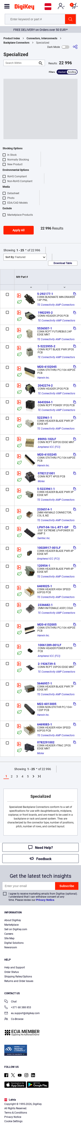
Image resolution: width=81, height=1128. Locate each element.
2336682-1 (45, 605)
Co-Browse (13, 1019)
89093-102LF (47, 439)
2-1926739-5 (47, 663)
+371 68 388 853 (17, 1008)
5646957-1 (44, 683)
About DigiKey (12, 920)
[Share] (75, 47)
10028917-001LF (49, 547)
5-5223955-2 (46, 346)
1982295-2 (45, 312)
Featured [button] (15, 257)
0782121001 (46, 473)
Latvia (10, 1099)
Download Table (63, 263)
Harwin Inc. (43, 377)
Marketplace (11, 924)
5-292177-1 (45, 294)
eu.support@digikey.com (22, 1014)
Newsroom (10, 947)
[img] (24, 7)
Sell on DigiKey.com (15, 929)
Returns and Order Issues (18, 981)
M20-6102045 (47, 366)
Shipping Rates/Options (18, 976)
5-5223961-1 (46, 489)
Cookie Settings (13, 1121)
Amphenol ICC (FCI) (49, 446)
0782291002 (45, 742)
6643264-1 (45, 402)
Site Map (9, 938)
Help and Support (14, 967)
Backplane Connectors (16, 42)
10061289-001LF (49, 645)
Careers (8, 933)
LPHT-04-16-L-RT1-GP (52, 527)
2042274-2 (45, 385)
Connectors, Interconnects (42, 38)
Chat (10, 1002)
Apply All (19, 230)
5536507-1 (44, 328)
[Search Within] (21, 63)
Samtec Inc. (43, 538)
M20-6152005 (47, 624)
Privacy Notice (45, 899)
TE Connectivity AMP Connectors (56, 304)
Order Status (11, 972)
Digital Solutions (14, 942)
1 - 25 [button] (20, 250)
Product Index (11, 38)
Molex (41, 481)
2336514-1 (44, 509)
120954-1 (43, 565)
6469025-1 (44, 586)
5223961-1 (44, 417)
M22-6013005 (46, 704)
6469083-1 (44, 724)
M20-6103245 (47, 454)
